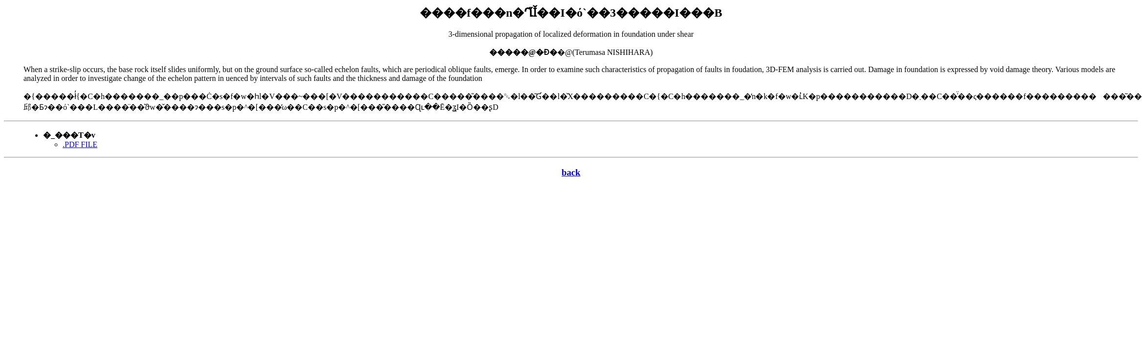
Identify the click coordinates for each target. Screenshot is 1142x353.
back (571, 172)
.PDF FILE (80, 144)
